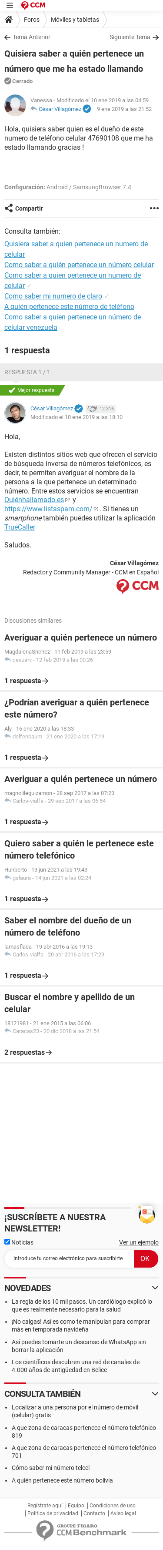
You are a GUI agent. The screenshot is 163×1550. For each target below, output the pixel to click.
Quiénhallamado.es (34, 500)
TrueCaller (19, 527)
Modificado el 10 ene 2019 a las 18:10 (76, 417)
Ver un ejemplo (139, 1242)
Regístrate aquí (45, 1506)
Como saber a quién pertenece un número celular (79, 265)
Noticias (18, 1242)
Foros (32, 19)
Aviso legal (123, 1513)
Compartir (29, 208)
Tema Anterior (31, 37)
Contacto (94, 1513)
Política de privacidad (52, 1513)
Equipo (76, 1506)
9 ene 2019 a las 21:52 (124, 109)
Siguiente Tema (130, 37)
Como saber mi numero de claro (53, 296)
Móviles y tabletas (75, 19)
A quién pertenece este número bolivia (62, 1480)
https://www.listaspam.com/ (48, 509)
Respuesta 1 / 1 (27, 372)
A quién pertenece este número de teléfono (69, 306)
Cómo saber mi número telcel (51, 1467)
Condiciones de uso (113, 1506)
